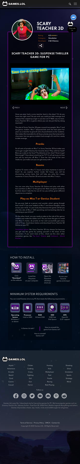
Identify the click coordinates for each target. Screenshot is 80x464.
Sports (69, 375)
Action (11, 365)
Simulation (52, 38)
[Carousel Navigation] (40, 108)
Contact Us (56, 423)
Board (11, 375)
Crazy (30, 372)
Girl (30, 378)
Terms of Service (26, 423)
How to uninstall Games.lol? (40, 335)
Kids (49, 368)
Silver (69, 368)
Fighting (30, 375)
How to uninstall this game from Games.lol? (52, 328)
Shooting (69, 365)
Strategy (69, 378)
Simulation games (22, 229)
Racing (49, 382)
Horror (30, 385)
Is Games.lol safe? (27, 328)
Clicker (30, 365)
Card (11, 378)
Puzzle (49, 378)
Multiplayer (49, 372)
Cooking (30, 368)
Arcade (11, 372)
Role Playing (49, 385)
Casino (11, 382)
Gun (30, 382)
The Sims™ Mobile (39, 236)
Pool (49, 375)
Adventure (11, 368)
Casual (11, 385)
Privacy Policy (39, 423)
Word (69, 382)
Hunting (50, 365)
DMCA (47, 423)
